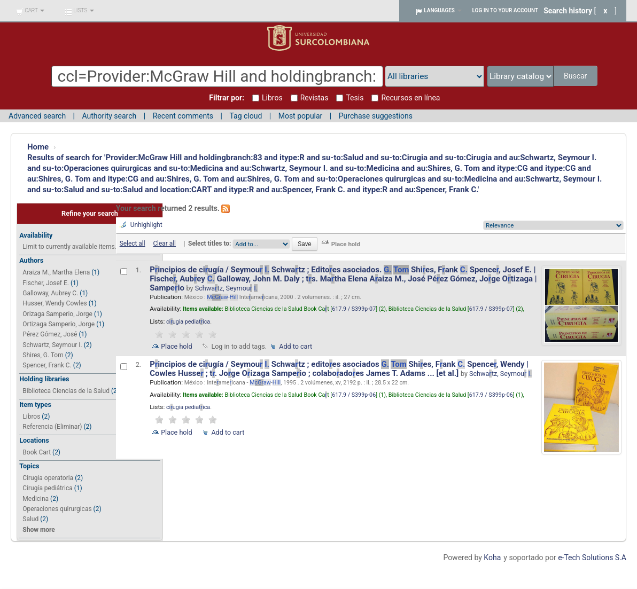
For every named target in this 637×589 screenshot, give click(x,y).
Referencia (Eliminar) (52, 426)
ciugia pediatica (188, 321)
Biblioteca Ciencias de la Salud (66, 391)
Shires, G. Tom (42, 355)
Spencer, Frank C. (46, 365)
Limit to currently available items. (69, 246)
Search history (567, 10)
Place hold (176, 346)
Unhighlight (146, 225)
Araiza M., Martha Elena (56, 272)
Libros (31, 416)
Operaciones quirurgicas (56, 509)
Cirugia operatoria (47, 478)
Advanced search (37, 116)
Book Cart (36, 452)
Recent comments (183, 116)
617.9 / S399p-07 (354, 308)
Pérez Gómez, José (49, 334)
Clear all (164, 243)
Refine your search (89, 213)
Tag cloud (245, 116)
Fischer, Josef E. (45, 283)
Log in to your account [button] (505, 10)
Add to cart (295, 346)
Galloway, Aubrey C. (50, 293)
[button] (30, 10)
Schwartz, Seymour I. (52, 345)
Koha (492, 557)
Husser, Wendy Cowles (54, 303)
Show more (38, 529)
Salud (30, 519)
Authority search (109, 116)
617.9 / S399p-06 (354, 394)
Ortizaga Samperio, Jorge (58, 324)
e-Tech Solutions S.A (592, 557)
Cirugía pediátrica (47, 488)
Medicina (35, 498)
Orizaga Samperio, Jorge (57, 314)
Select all (132, 243)
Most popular (300, 116)
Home (38, 147)
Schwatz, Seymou (226, 288)
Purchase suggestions (376, 116)
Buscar (576, 76)
